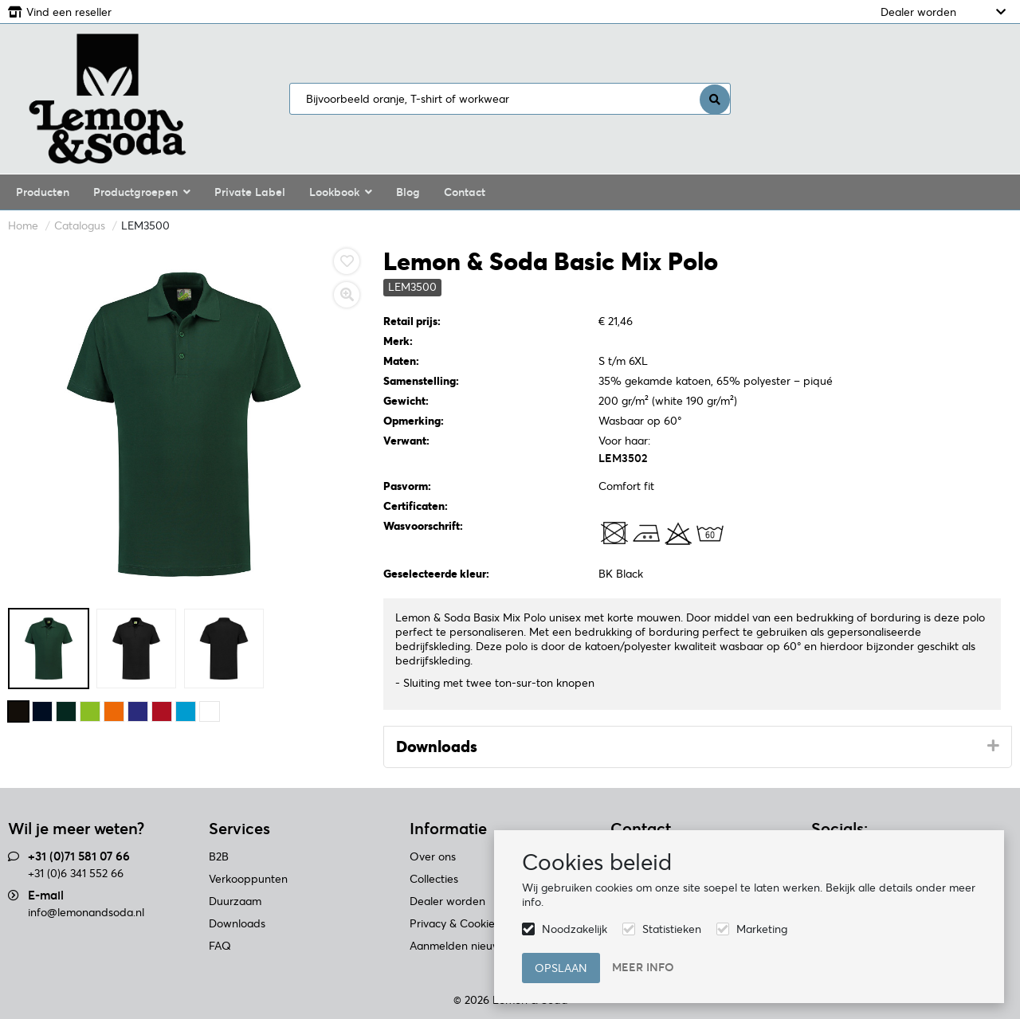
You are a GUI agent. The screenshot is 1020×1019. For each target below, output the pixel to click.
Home (23, 225)
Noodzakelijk (574, 929)
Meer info (643, 967)
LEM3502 (622, 458)
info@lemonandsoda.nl (86, 912)
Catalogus (79, 225)
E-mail (46, 895)
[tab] (697, 747)
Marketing (761, 929)
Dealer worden (918, 12)
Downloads (436, 746)
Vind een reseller (69, 12)
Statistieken (671, 929)
